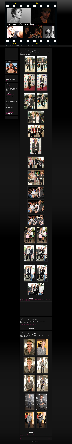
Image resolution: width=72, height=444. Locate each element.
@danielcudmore (8, 78)
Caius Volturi (26, 299)
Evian (31, 299)
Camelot (29, 299)
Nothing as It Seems (9, 97)
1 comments (25, 432)
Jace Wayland (35, 299)
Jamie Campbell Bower (41, 299)
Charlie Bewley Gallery (19, 45)
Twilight (26, 300)
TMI (24, 300)
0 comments (26, 328)
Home (7, 45)
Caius (23, 299)
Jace (32, 299)
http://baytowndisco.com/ (10, 94)
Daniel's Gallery (27, 45)
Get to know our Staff (46, 45)
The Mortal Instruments (45, 434)
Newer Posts (22, 438)
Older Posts (49, 438)
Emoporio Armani (28, 434)
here (6, 80)
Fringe (9, 96)
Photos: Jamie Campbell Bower (30, 51)
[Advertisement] (35, 308)
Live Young (45, 299)
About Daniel (34, 45)
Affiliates (39, 45)
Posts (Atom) (37, 441)
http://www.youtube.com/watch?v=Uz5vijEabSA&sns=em (28, 324)
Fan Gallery (12, 45)
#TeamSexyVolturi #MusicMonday (30, 320)
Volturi (29, 300)
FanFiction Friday (54, 45)
